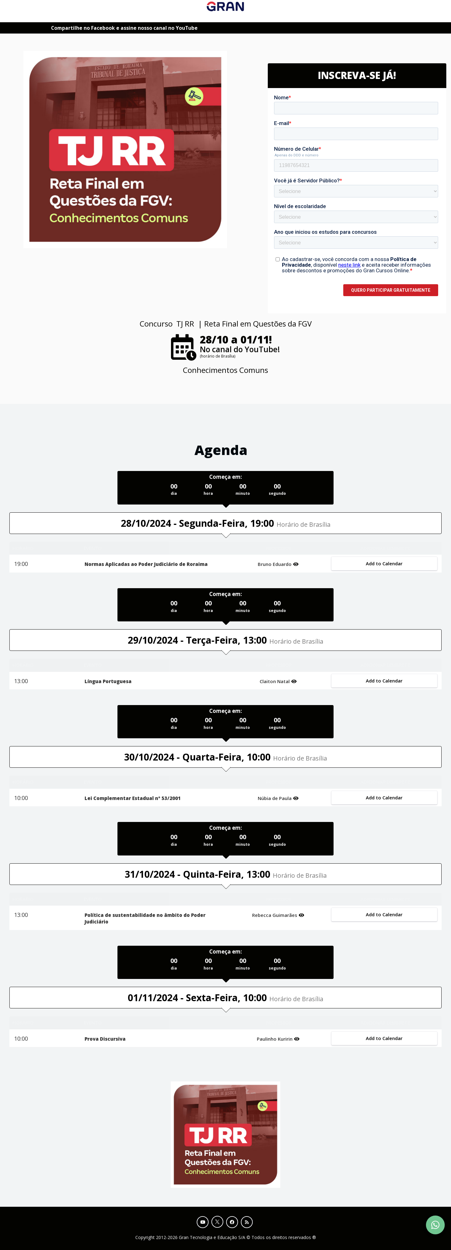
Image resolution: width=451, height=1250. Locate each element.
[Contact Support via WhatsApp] (435, 1225)
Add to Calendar (384, 563)
